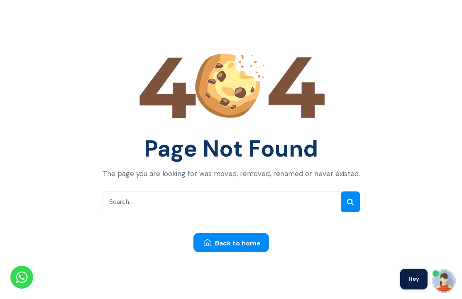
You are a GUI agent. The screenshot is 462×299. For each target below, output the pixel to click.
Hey (413, 279)
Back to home (232, 243)
